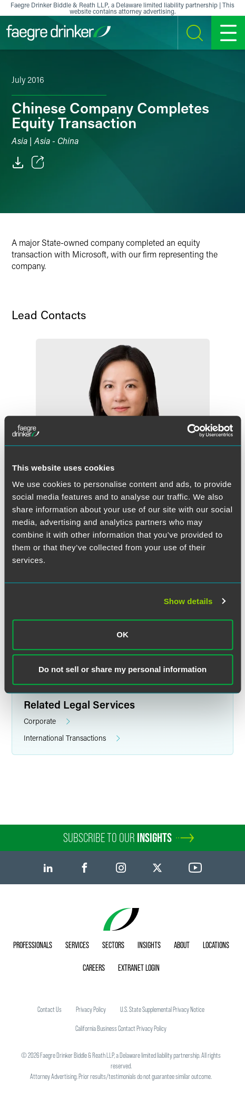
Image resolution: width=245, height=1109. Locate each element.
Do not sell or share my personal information (122, 669)
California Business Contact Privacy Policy (120, 1028)
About (182, 945)
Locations (216, 945)
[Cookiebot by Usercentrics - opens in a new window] (187, 430)
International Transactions (72, 738)
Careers (94, 967)
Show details (188, 601)
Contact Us (49, 1009)
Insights (149, 945)
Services (77, 945)
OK (122, 634)
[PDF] (18, 162)
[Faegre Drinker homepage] (58, 33)
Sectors (113, 945)
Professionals (32, 945)
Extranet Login (139, 967)
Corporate (47, 721)
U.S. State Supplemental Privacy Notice (162, 1009)
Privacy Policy (91, 1009)
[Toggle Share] (38, 162)
